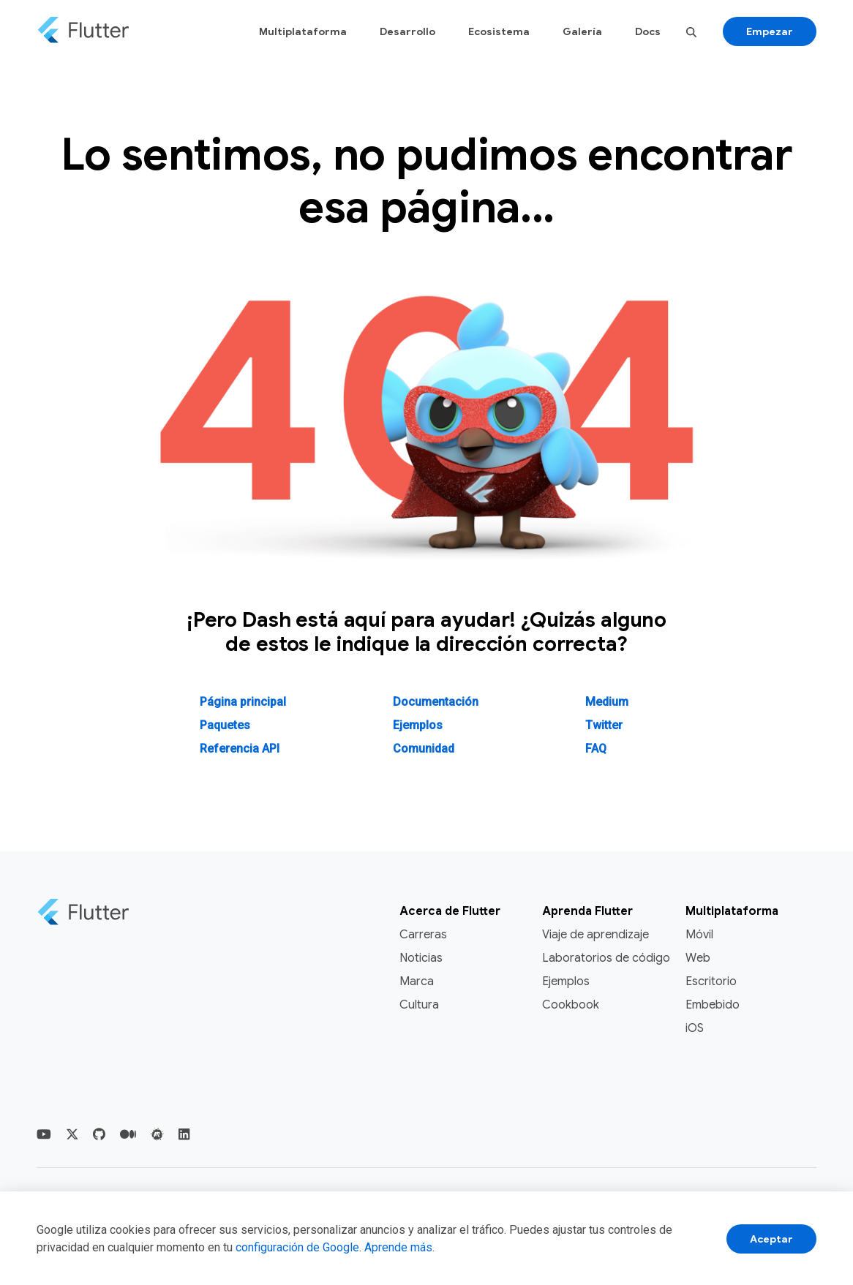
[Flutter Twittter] (72, 1134)
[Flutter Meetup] (157, 1134)
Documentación (435, 702)
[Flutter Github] (99, 1134)
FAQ (595, 748)
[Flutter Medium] (128, 1134)
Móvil (699, 934)
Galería (582, 31)
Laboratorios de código (606, 958)
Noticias (421, 958)
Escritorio (711, 981)
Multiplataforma (303, 31)
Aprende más (398, 1247)
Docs (648, 31)
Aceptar (771, 1239)
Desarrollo (407, 31)
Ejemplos (418, 725)
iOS (694, 1028)
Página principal (243, 702)
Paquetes (225, 725)
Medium (606, 702)
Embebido (712, 1005)
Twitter (604, 725)
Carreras (423, 934)
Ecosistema (499, 31)
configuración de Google (297, 1247)
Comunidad (423, 748)
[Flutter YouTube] (44, 1134)
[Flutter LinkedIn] (184, 1134)
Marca (416, 981)
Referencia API (239, 748)
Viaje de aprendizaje (595, 934)
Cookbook (570, 1005)
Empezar (769, 31)
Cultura (419, 1005)
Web (697, 958)
